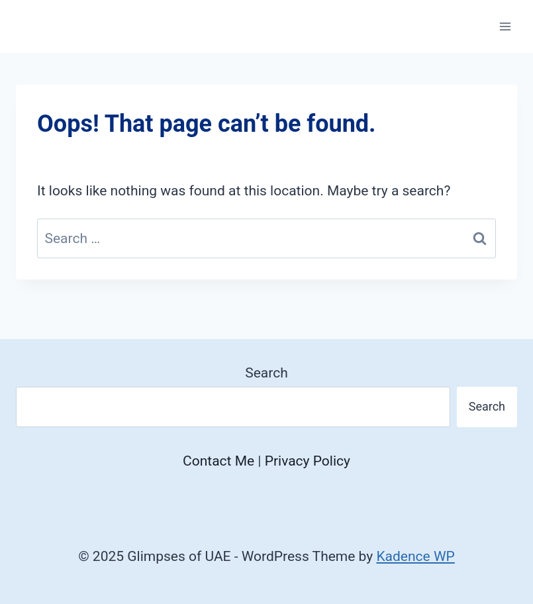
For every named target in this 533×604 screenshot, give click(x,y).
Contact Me (218, 461)
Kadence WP (415, 556)
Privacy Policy (307, 461)
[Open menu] (505, 26)
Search (266, 373)
